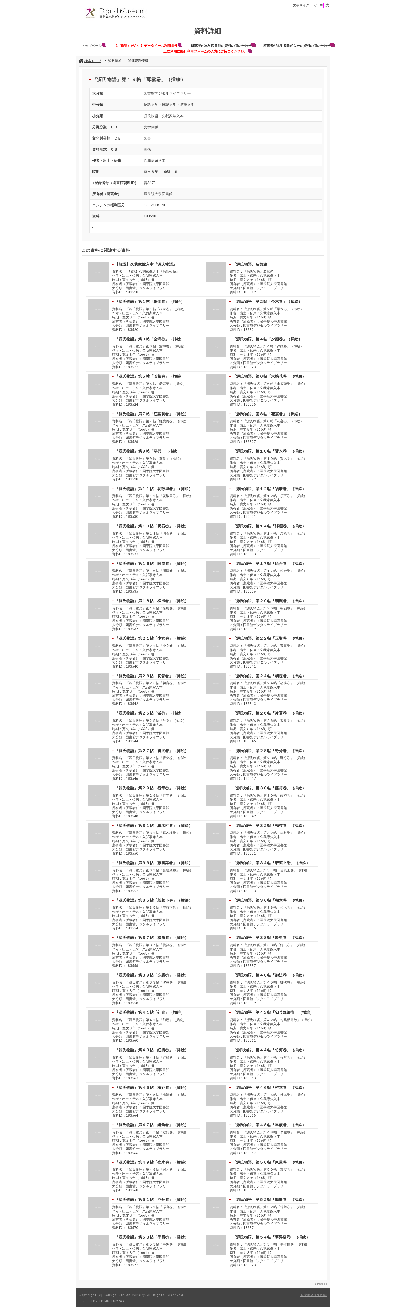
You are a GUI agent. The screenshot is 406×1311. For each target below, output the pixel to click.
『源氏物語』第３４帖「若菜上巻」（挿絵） (271, 862)
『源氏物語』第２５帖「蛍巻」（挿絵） (150, 713)
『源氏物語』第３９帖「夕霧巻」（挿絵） (152, 975)
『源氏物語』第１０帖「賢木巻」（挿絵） (269, 451)
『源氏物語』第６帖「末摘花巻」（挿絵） (269, 376)
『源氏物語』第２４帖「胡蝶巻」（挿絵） (269, 675)
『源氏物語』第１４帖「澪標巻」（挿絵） (269, 525)
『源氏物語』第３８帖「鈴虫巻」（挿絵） (269, 937)
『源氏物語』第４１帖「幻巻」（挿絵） (150, 1012)
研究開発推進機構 (313, 1295)
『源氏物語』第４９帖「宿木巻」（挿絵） (152, 1162)
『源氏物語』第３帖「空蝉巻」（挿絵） (150, 339)
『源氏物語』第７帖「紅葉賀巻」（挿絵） (152, 413)
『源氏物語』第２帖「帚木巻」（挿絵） (267, 301)
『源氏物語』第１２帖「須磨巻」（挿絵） (269, 488)
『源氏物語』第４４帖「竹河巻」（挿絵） (269, 1049)
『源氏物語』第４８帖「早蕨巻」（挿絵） (269, 1124)
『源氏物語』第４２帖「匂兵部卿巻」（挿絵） (273, 1012)
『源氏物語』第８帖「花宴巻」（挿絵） (267, 413)
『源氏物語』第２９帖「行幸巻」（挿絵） (152, 787)
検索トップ (90, 61)
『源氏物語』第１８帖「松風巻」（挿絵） (152, 600)
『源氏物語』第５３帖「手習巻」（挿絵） (152, 1237)
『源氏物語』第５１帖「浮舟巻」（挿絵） (152, 1199)
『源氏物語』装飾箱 (249, 264)
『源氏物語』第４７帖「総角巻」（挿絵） (152, 1124)
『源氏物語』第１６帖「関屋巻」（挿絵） (152, 563)
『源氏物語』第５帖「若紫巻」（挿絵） (150, 376)
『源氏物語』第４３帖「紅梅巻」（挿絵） (152, 1049)
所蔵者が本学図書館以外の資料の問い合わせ (299, 45)
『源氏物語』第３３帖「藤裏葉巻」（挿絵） (153, 862)
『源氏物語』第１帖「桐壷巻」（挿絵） (150, 301)
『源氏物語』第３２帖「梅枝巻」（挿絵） (269, 825)
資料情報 (115, 61)
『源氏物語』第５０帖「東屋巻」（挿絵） (269, 1162)
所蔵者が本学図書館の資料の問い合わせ (223, 45)
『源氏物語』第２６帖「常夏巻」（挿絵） (269, 713)
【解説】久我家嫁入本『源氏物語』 (146, 264)
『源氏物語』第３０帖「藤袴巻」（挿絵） (269, 787)
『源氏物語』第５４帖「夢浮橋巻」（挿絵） (271, 1237)
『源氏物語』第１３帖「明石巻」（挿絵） (152, 525)
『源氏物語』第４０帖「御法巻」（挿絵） (269, 975)
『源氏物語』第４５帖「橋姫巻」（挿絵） (152, 1087)
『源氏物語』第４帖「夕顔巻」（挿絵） (267, 339)
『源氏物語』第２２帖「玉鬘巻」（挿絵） (269, 638)
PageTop (322, 1283)
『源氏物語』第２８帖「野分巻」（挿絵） (269, 750)
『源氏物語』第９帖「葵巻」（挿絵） (148, 451)
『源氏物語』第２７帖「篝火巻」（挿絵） (152, 750)
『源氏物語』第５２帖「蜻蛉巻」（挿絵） (269, 1199)
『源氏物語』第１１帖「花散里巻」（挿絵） (153, 488)
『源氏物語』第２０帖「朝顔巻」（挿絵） (269, 600)
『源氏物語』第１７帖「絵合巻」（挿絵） (269, 563)
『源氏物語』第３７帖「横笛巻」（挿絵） (152, 937)
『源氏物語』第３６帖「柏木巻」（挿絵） (269, 900)
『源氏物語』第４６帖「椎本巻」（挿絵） (269, 1087)
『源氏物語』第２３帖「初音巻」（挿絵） (152, 675)
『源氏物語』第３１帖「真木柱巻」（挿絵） (153, 825)
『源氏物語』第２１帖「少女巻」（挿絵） (152, 638)
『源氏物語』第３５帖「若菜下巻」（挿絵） (153, 900)
